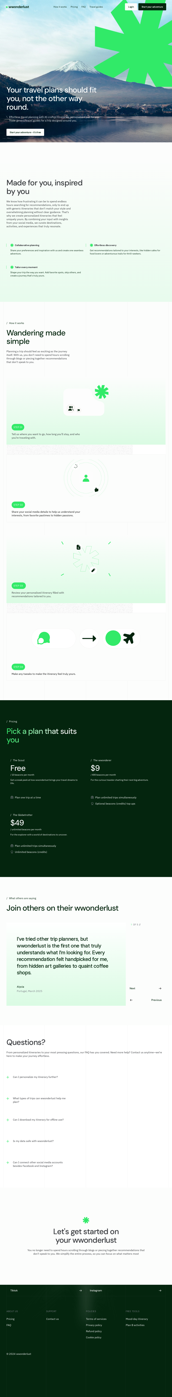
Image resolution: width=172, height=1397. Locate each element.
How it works (60, 6)
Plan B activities (135, 1325)
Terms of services (96, 1318)
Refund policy (94, 1331)
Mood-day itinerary (137, 1318)
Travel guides (96, 6)
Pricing (74, 6)
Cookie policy (93, 1337)
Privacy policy (94, 1325)
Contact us (52, 1318)
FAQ (83, 6)
